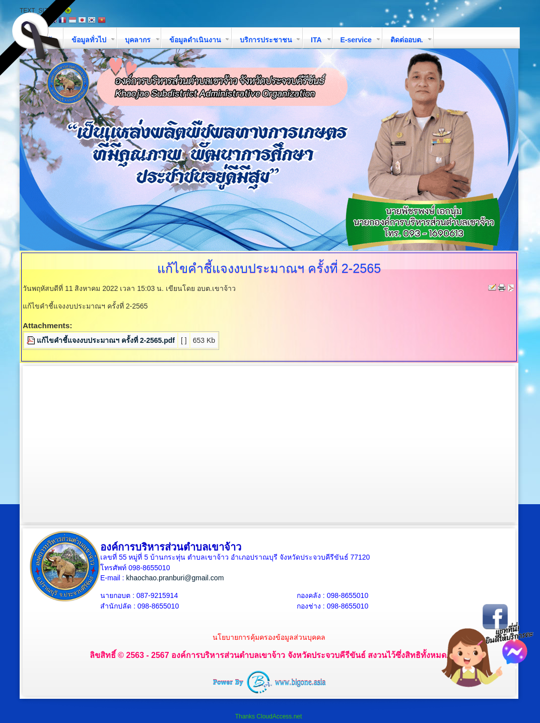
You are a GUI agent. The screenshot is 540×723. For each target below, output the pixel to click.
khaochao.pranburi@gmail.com (175, 578)
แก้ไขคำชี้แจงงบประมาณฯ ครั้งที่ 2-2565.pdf (106, 340)
